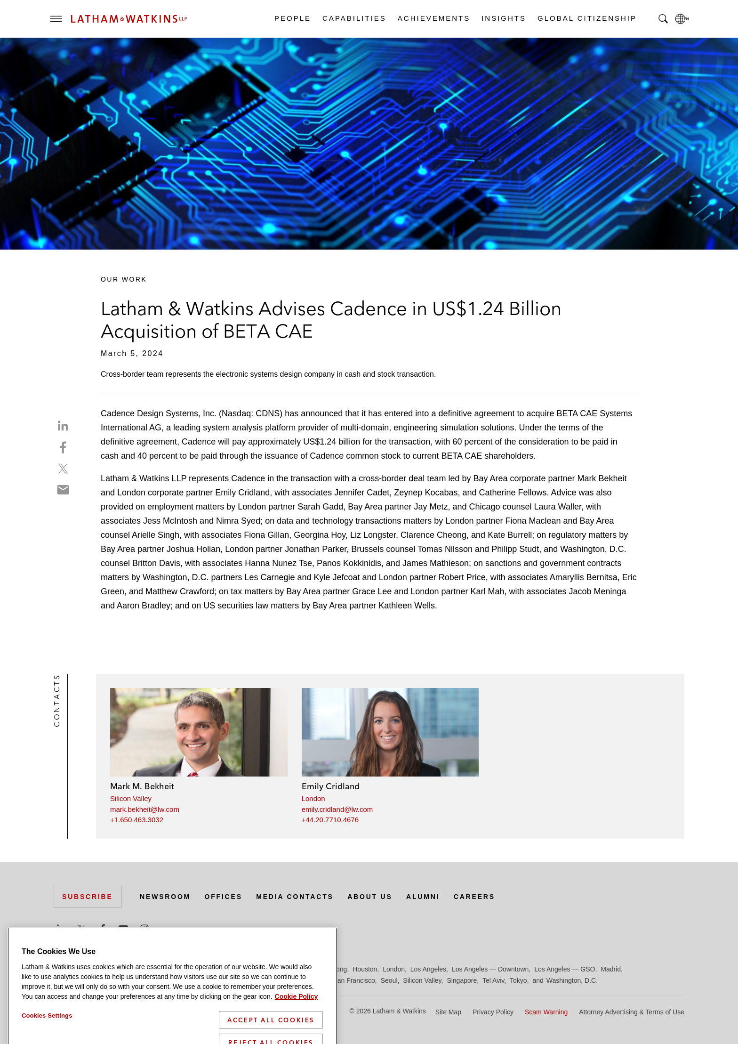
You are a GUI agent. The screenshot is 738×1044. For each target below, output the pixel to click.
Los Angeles (428, 969)
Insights (503, 18)
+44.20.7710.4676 (330, 820)
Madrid (611, 969)
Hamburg (295, 969)
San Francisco (354, 980)
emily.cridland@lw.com (337, 809)
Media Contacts (294, 896)
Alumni (423, 896)
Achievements (433, 18)
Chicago (172, 969)
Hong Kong (330, 969)
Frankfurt (262, 969)
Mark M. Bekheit (142, 786)
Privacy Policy (493, 1012)
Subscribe (87, 896)
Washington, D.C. (572, 980)
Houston (365, 969)
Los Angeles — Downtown (490, 969)
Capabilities (353, 18)
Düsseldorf (228, 969)
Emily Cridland (331, 786)
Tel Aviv (493, 980)
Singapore (462, 980)
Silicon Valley (131, 798)
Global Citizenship (586, 18)
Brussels (141, 969)
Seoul (389, 980)
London (313, 798)
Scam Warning (546, 1012)
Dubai (198, 969)
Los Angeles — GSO (564, 969)
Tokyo (518, 980)
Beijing (87, 969)
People (292, 18)
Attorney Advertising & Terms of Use (631, 1012)
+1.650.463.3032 (136, 820)
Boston (113, 969)
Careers (474, 896)
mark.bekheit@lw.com (144, 809)
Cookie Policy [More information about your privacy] (296, 1040)
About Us (370, 896)
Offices (223, 896)
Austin (63, 969)
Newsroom (165, 896)
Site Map (448, 1012)
